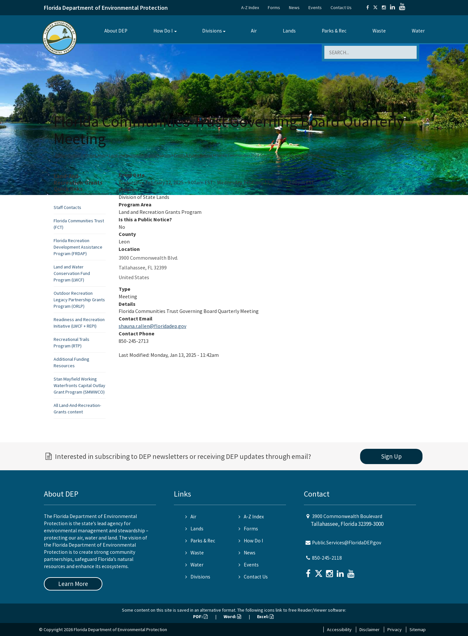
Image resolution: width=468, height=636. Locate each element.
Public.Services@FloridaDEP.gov (346, 542)
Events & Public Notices (193, 155)
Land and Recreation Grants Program (140, 155)
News (294, 7)
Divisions (212, 31)
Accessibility (339, 629)
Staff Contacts (67, 207)
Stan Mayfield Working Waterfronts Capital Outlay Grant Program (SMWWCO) (79, 385)
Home (60, 155)
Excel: (265, 616)
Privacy (394, 629)
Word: (232, 616)
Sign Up (391, 456)
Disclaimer (369, 629)
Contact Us (341, 7)
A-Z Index (250, 7)
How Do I (163, 31)
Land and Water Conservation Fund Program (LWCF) (72, 273)
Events (315, 7)
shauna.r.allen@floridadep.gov (152, 326)
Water (418, 31)
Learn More (73, 584)
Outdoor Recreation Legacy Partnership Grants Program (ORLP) (79, 299)
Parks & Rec (334, 31)
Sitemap (418, 629)
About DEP (115, 31)
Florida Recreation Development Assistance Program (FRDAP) (78, 247)
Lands (289, 31)
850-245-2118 (327, 558)
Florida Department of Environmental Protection (106, 7)
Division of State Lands (87, 155)
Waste (379, 31)
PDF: (200, 616)
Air (254, 31)
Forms (274, 7)
